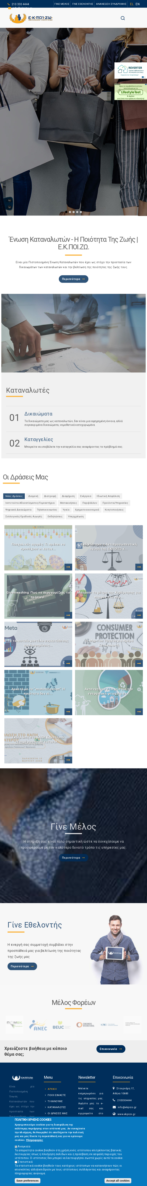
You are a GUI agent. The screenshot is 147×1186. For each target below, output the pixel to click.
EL (132, 4)
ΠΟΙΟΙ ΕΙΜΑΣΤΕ (57, 1095)
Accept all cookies (118, 1180)
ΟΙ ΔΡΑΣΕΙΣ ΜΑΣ (58, 1113)
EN (138, 4)
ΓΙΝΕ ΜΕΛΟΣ (62, 3)
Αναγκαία (24, 1146)
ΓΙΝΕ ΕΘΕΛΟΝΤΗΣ (82, 3)
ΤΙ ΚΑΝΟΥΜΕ (55, 1101)
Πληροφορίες (34, 1140)
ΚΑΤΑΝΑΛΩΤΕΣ (57, 1107)
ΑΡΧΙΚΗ (52, 1089)
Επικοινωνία (108, 1048)
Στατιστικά (25, 1161)
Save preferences (27, 1180)
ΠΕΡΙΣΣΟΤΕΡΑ (46, 166)
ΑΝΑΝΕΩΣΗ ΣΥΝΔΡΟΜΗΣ (111, 3)
